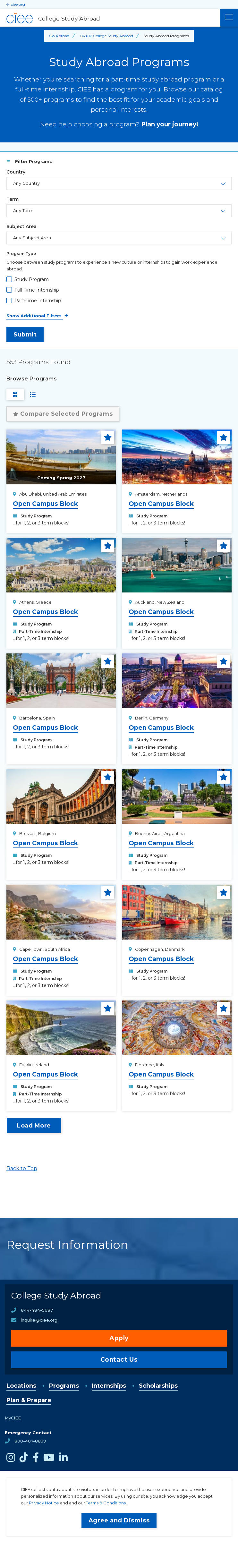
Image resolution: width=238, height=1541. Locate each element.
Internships (109, 1385)
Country (15, 172)
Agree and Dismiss (119, 1520)
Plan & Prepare (28, 1400)
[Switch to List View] (33, 394)
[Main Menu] (229, 18)
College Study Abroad (56, 1295)
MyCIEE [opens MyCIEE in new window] (13, 1417)
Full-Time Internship (36, 290)
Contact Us (119, 1359)
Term (12, 199)
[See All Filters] (119, 315)
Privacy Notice (44, 1502)
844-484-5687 (37, 1310)
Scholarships (158, 1385)
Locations (21, 1385)
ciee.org (18, 4)
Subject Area (21, 226)
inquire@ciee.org (39, 1320)
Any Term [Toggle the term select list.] (23, 210)
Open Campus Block (45, 503)
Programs (64, 1385)
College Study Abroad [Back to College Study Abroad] (113, 35)
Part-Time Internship (37, 300)
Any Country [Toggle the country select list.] (26, 183)
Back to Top (21, 1168)
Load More (34, 1125)
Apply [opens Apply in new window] (119, 1338)
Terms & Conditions (106, 1502)
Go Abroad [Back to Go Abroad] (59, 35)
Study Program (31, 279)
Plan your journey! (169, 124)
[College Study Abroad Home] (110, 18)
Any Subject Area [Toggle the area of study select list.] (32, 237)
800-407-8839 (30, 1440)
